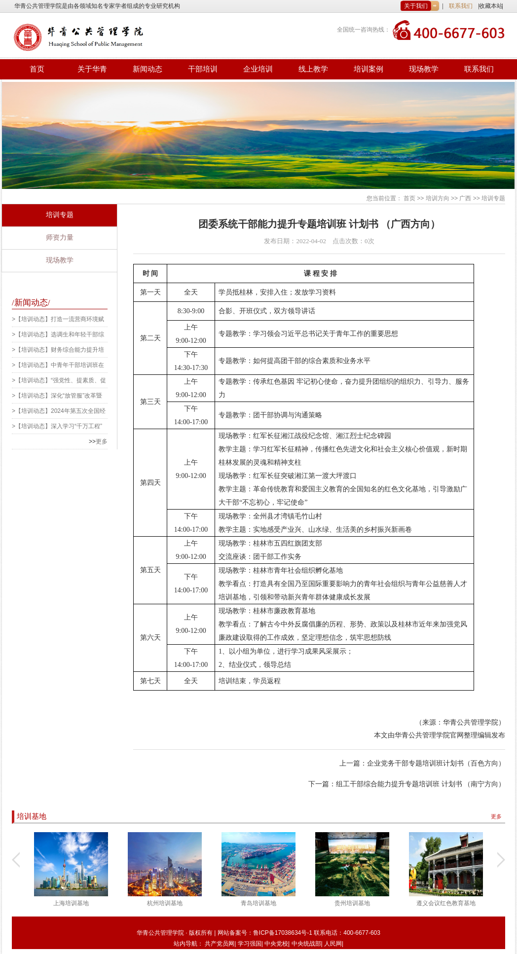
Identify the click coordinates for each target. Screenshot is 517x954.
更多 (102, 441)
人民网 (333, 943)
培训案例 (368, 69)
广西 (465, 198)
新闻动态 (147, 69)
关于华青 (92, 69)
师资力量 (60, 237)
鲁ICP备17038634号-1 (283, 932)
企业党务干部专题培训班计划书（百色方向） (436, 763)
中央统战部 (306, 943)
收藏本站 (491, 5)
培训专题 (493, 198)
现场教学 (424, 69)
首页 (37, 69)
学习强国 (249, 943)
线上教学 (313, 69)
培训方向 (437, 198)
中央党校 (276, 943)
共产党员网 (219, 943)
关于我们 (416, 5)
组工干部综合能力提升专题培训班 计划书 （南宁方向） (420, 784)
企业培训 (258, 69)
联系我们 (461, 5)
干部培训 (203, 69)
